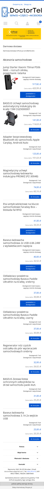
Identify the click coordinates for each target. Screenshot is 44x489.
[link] (22, 34)
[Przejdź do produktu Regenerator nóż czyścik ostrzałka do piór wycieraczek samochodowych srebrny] (10, 354)
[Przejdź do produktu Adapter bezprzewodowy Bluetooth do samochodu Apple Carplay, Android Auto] (10, 146)
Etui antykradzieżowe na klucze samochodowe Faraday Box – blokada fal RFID (21, 206)
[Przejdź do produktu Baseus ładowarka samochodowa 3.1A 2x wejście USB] (10, 422)
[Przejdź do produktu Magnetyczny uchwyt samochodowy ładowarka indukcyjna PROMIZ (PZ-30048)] (10, 179)
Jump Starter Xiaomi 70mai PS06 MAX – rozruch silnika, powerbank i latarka (21, 70)
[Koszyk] (38, 23)
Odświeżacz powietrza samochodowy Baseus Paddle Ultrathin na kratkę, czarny (20, 314)
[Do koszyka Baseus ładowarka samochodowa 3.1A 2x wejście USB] (35, 439)
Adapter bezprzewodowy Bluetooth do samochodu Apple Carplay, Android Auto (21, 139)
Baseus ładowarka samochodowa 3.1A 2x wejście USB (20, 415)
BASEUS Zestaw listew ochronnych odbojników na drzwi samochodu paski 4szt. (19, 382)
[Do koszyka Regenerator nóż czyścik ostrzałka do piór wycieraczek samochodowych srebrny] (35, 372)
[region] (22, 34)
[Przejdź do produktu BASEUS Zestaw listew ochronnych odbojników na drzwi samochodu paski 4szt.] (10, 388)
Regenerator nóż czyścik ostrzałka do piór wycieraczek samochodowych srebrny (20, 348)
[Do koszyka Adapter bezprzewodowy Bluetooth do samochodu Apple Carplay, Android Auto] (35, 163)
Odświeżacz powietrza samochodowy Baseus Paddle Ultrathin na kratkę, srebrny (20, 278)
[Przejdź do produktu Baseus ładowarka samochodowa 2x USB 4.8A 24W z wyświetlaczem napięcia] (10, 249)
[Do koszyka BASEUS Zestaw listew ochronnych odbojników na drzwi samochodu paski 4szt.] (35, 405)
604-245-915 (31, 471)
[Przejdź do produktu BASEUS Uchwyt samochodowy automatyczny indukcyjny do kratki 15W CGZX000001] (10, 118)
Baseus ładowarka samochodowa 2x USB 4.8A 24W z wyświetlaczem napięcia (21, 243)
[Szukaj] (16, 23)
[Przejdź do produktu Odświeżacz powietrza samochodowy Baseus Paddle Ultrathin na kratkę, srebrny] (10, 285)
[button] (5, 23)
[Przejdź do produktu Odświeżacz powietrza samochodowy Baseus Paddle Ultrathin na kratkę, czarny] (10, 321)
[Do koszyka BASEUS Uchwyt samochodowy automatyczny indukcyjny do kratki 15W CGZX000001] (35, 130)
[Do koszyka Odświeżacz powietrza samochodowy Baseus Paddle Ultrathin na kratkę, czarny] (35, 338)
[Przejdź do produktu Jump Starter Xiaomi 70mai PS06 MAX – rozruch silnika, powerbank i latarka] (10, 82)
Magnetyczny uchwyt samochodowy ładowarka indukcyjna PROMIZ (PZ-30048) (20, 173)
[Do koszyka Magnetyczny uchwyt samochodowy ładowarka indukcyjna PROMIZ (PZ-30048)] (35, 197)
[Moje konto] (27, 23)
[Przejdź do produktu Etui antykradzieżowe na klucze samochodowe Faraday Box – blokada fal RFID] (10, 213)
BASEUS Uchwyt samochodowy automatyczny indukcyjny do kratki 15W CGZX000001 (21, 106)
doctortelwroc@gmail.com (13, 471)
